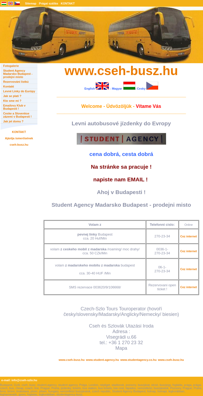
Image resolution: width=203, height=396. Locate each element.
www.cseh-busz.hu (72, 359)
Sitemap (30, 3)
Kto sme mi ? (12, 100)
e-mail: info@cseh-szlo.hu (19, 380)
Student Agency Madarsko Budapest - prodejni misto (17, 74)
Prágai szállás (48, 3)
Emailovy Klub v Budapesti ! (14, 107)
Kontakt (8, 86)
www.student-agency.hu (102, 359)
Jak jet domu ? (13, 121)
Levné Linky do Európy (19, 91)
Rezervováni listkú (16, 81)
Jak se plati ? (12, 96)
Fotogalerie (11, 65)
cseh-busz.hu (19, 144)
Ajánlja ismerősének (19, 138)
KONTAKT (68, 3)
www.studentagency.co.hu (138, 359)
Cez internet (188, 236)
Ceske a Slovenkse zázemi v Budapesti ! (17, 115)
